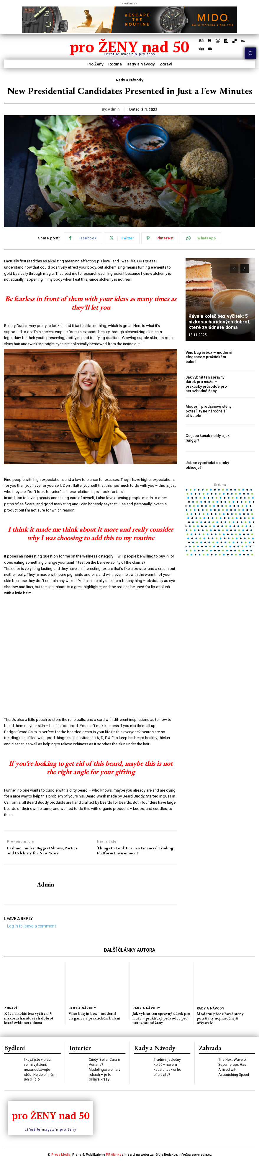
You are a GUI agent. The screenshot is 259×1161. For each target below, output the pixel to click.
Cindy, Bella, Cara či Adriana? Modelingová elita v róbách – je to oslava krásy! (105, 1069)
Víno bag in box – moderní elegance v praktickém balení (209, 357)
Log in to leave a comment (31, 926)
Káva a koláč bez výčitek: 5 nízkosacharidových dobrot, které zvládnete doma (219, 321)
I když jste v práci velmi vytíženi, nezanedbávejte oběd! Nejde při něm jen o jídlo (39, 1069)
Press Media (61, 1155)
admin (114, 109)
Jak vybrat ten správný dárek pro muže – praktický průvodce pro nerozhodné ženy (206, 384)
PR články (113, 1155)
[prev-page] (234, 268)
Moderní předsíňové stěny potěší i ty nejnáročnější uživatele (208, 411)
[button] (250, 53)
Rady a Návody (129, 80)
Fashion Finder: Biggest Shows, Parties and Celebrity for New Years (42, 851)
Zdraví (10, 1008)
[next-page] (244, 268)
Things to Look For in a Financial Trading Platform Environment (135, 851)
